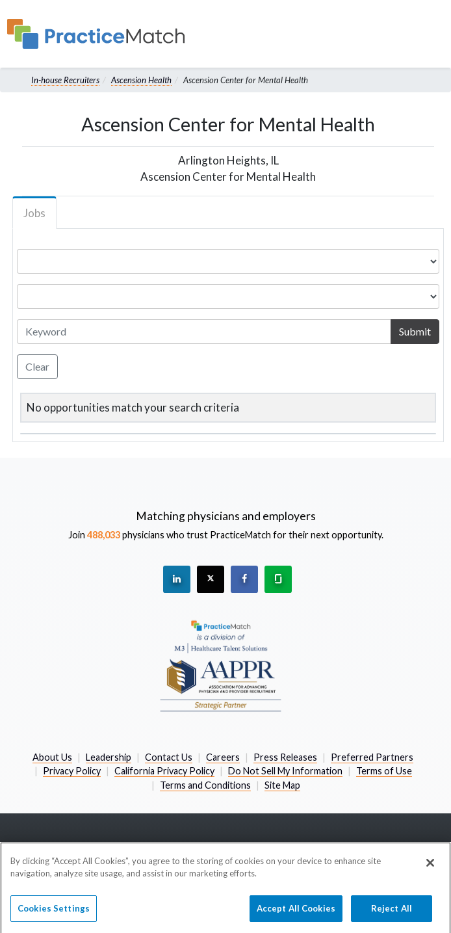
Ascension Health (141, 80)
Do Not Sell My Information (285, 770)
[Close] (430, 868)
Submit (415, 331)
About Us (52, 757)
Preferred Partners (372, 757)
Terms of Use (384, 770)
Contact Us (168, 757)
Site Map (282, 785)
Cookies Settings (54, 914)
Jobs (34, 213)
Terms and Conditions (205, 785)
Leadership (108, 757)
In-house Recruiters (65, 80)
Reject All (391, 914)
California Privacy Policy (164, 770)
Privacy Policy (72, 770)
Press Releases (285, 757)
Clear (37, 366)
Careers (223, 757)
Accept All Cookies (296, 914)
